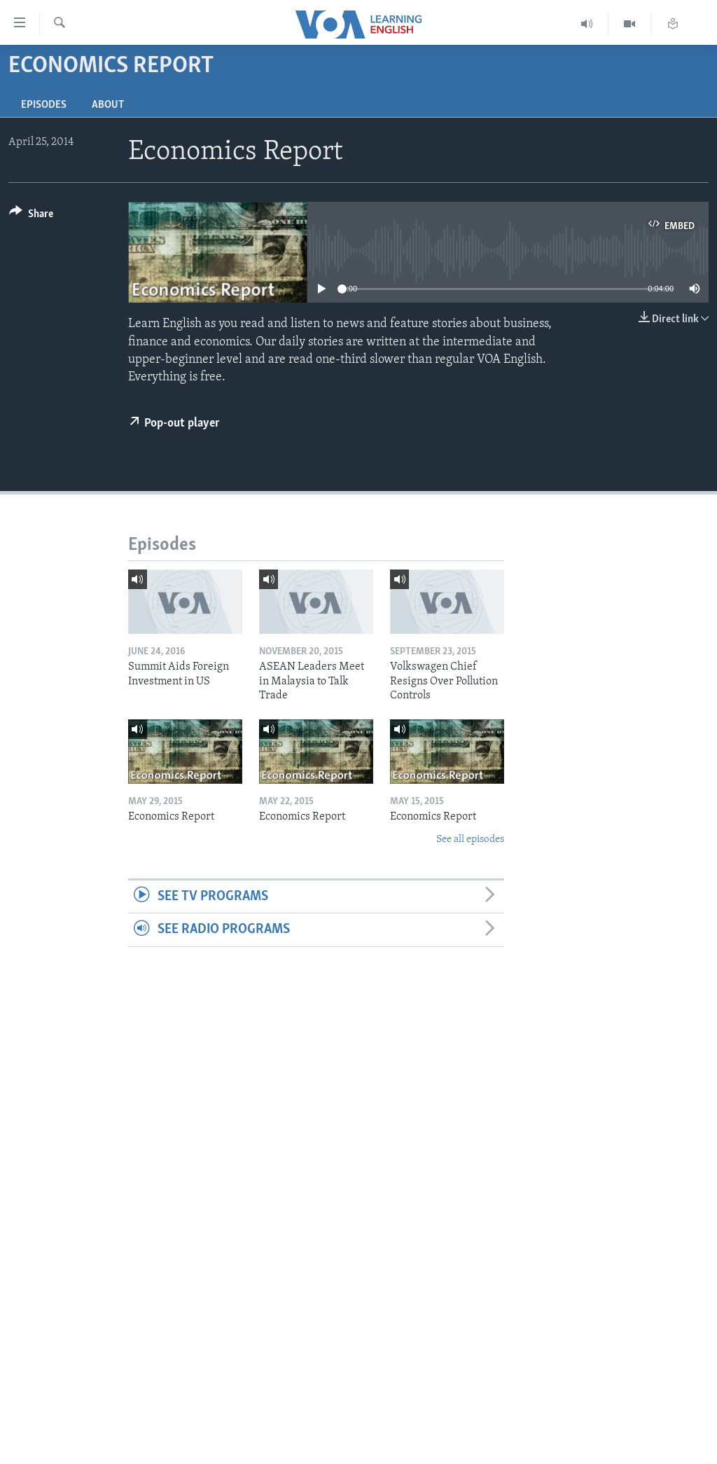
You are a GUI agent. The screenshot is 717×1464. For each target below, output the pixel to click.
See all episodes (470, 839)
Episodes (44, 105)
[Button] (31, 216)
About (108, 105)
